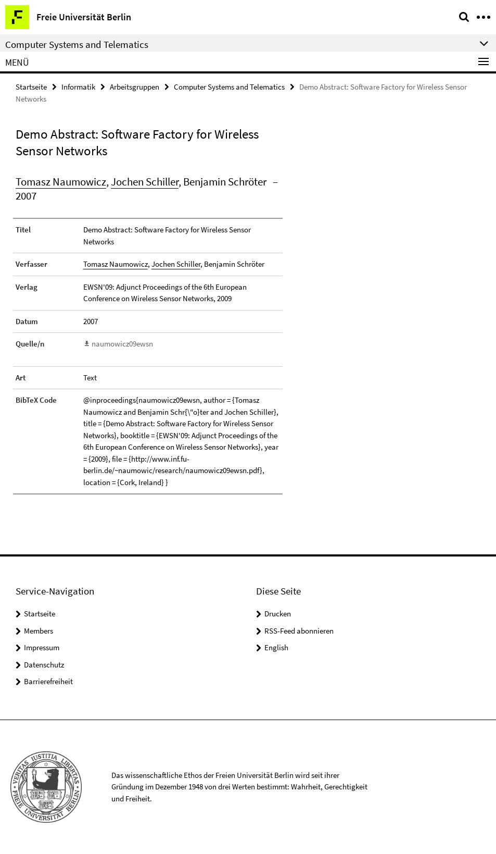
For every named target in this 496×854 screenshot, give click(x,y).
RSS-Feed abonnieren (299, 631)
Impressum (41, 647)
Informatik (78, 87)
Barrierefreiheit (48, 681)
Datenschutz (44, 665)
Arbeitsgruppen (134, 87)
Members (38, 631)
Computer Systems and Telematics (229, 87)
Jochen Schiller (145, 182)
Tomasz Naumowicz (61, 182)
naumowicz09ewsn (122, 344)
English (276, 647)
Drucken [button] (277, 613)
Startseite (31, 87)
